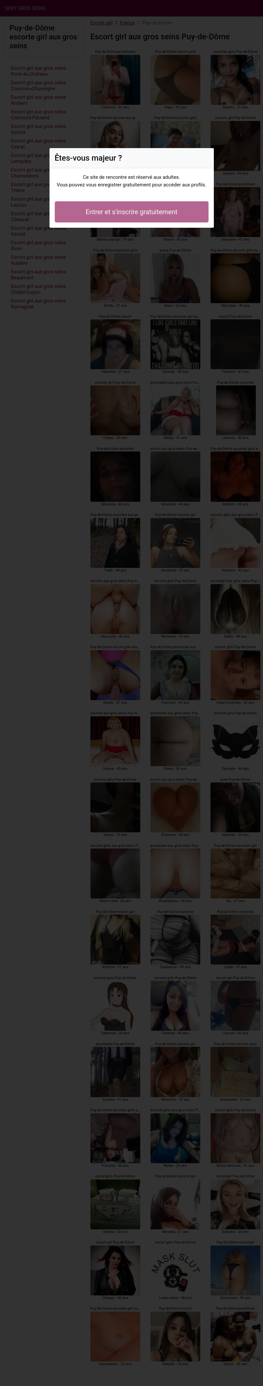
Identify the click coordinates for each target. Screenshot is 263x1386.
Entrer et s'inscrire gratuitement (131, 212)
